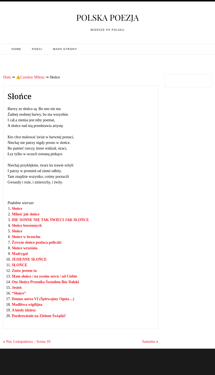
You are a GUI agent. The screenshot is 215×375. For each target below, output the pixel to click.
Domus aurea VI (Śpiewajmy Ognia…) (43, 299)
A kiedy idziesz (24, 310)
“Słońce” (19, 293)
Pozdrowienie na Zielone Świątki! (39, 316)
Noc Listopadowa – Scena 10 (28, 341)
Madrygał (20, 254)
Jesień (17, 287)
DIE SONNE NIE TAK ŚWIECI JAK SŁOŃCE (50, 220)
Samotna (148, 341)
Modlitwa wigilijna (27, 304)
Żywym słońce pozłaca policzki (37, 242)
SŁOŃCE (19, 265)
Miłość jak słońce (25, 214)
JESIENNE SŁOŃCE (29, 259)
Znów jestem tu (24, 271)
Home (16, 49)
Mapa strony (65, 49)
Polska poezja (107, 17)
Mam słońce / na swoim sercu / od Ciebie (44, 276)
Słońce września (24, 248)
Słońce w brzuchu (26, 237)
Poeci (37, 49)
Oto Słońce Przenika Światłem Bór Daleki (45, 282)
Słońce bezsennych (27, 225)
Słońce (17, 208)
